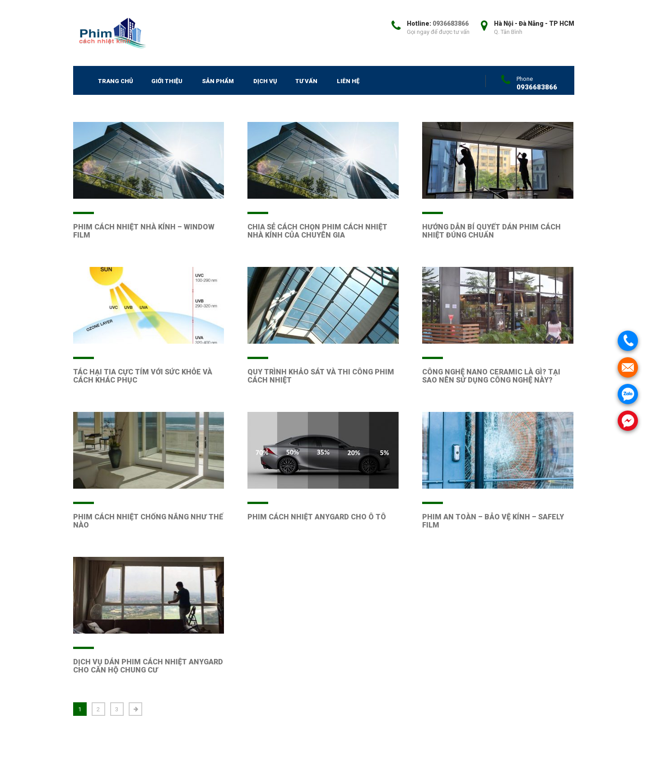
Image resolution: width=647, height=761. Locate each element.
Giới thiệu (166, 81)
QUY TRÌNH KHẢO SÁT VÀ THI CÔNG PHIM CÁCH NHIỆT (320, 376)
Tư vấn (306, 81)
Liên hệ (348, 81)
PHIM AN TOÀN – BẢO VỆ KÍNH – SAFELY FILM (493, 521)
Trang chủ (115, 81)
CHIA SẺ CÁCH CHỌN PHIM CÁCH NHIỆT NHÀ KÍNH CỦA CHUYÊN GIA (317, 231)
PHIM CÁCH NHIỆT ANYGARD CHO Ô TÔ (316, 517)
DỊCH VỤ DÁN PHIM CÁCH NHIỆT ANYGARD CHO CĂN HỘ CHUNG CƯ (148, 666)
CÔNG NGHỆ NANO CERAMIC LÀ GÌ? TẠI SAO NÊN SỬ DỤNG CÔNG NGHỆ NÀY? (491, 376)
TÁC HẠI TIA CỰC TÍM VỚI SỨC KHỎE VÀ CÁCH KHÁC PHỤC (142, 376)
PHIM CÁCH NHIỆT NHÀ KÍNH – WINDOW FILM (143, 231)
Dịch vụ (265, 81)
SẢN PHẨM (218, 81)
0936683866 (451, 23)
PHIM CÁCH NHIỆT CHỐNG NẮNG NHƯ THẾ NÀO (148, 521)
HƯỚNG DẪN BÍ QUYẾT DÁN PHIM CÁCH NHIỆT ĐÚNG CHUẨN (491, 231)
